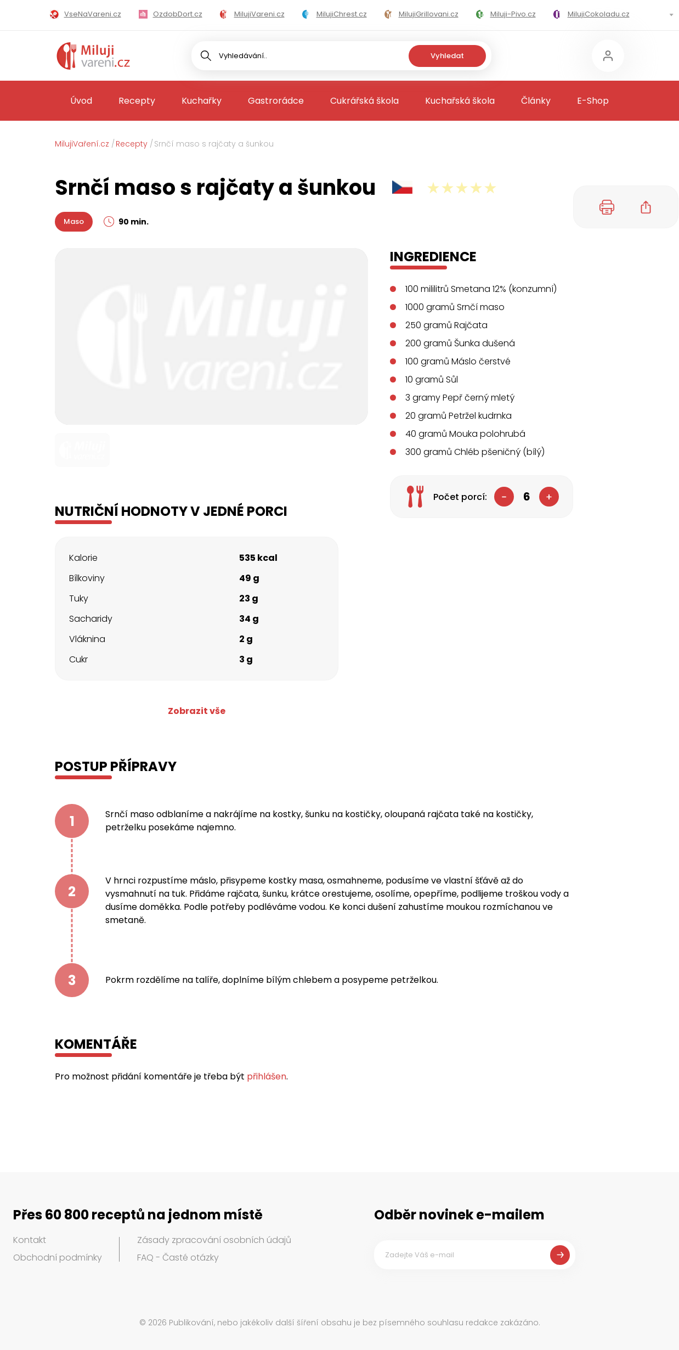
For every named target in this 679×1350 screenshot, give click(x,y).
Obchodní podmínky (57, 1257)
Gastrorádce (276, 100)
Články (536, 100)
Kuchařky (202, 100)
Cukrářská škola (364, 100)
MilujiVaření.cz (82, 143)
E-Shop (593, 100)
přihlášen (266, 1076)
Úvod (81, 100)
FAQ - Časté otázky (178, 1257)
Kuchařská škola (460, 100)
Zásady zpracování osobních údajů (214, 1240)
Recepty (136, 100)
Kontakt (29, 1240)
